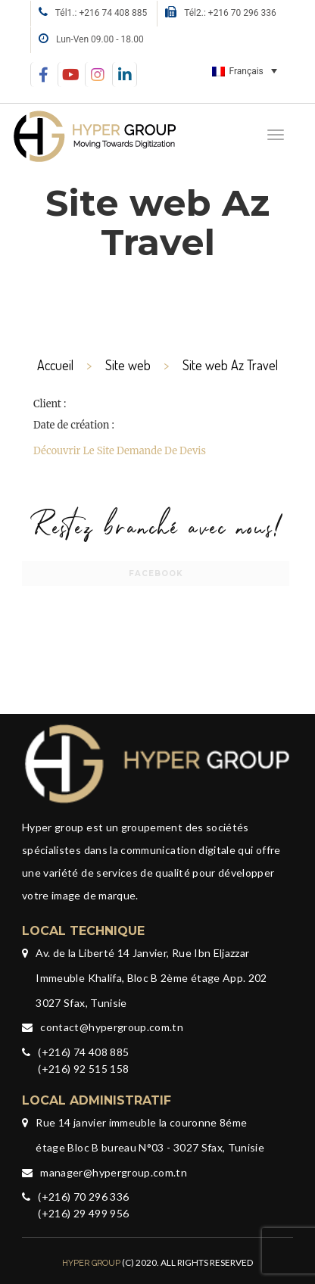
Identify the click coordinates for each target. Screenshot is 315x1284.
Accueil (55, 365)
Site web (128, 365)
